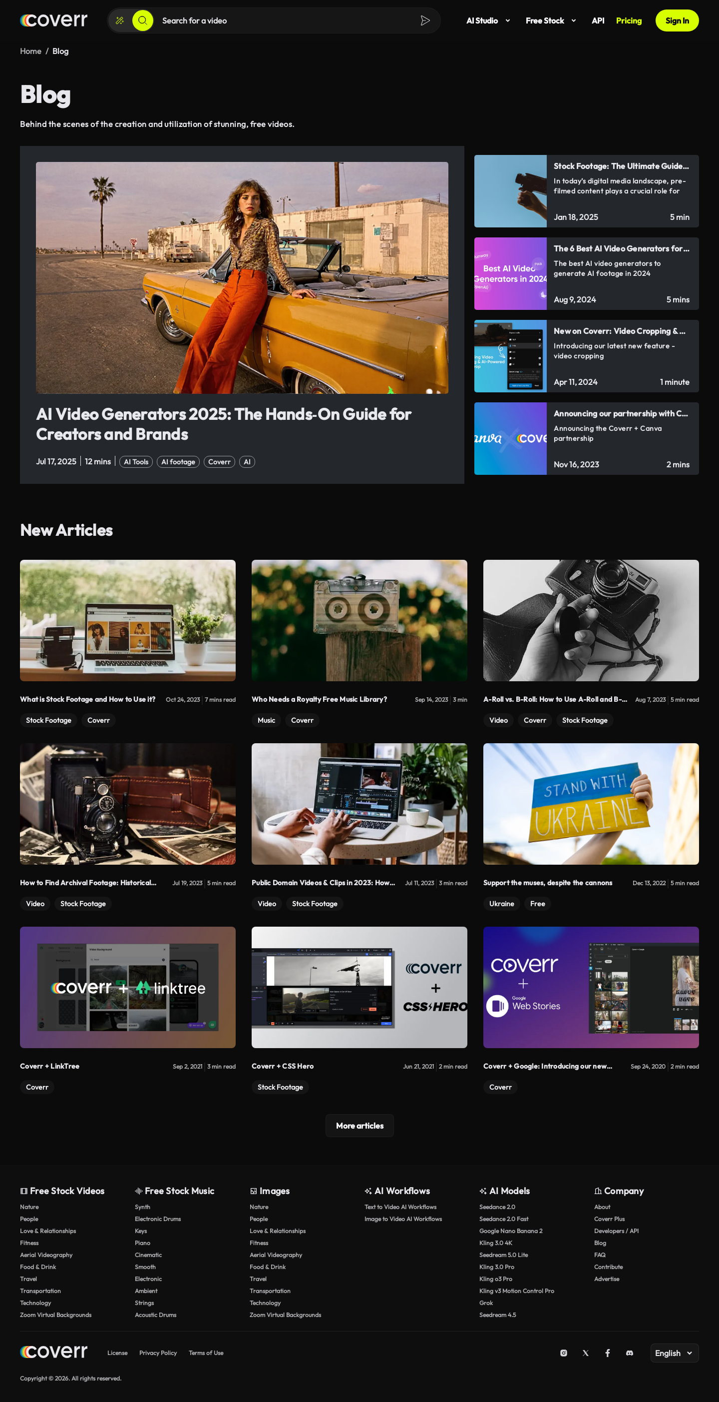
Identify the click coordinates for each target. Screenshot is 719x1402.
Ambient (146, 1290)
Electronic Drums (158, 1218)
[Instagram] (564, 1353)
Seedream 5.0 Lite (503, 1254)
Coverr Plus (609, 1218)
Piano (142, 1242)
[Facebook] (608, 1353)
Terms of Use (206, 1352)
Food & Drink (38, 1266)
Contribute (608, 1266)
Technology (35, 1302)
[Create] (119, 20)
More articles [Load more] (359, 1125)
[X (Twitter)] (586, 1353)
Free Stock (553, 20)
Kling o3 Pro (495, 1278)
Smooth (145, 1266)
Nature (29, 1206)
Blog (600, 1242)
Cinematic (148, 1254)
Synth (142, 1206)
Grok (486, 1302)
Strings (144, 1302)
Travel (28, 1278)
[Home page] (53, 20)
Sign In (677, 20)
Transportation (40, 1290)
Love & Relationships (48, 1230)
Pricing (629, 20)
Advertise (606, 1278)
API (598, 20)
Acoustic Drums (155, 1314)
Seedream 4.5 (497, 1314)
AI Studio (490, 20)
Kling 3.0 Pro (496, 1266)
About (602, 1206)
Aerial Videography (46, 1254)
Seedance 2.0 (497, 1206)
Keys (141, 1230)
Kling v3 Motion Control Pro (516, 1290)
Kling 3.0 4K (495, 1242)
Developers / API (616, 1230)
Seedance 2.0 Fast (503, 1218)
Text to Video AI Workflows (400, 1206)
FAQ (600, 1254)
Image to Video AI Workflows (403, 1218)
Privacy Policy (158, 1352)
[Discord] (630, 1353)
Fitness (29, 1242)
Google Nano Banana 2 (510, 1230)
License (117, 1352)
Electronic (148, 1278)
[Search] (142, 20)
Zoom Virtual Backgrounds (55, 1314)
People (29, 1218)
